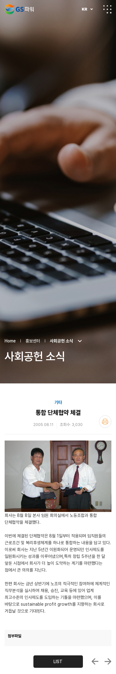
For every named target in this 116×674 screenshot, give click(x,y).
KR (84, 9)
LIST (58, 634)
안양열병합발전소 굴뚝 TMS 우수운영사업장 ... (108, 634)
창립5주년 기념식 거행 (95, 634)
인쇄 (105, 394)
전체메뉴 (107, 9)
